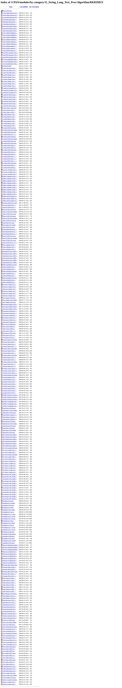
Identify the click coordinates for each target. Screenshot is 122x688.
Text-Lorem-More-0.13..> (10, 640)
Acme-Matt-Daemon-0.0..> (10, 13)
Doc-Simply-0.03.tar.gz (9, 302)
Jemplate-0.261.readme (9, 540)
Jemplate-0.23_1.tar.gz (9, 514)
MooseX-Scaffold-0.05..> (10, 558)
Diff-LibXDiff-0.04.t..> (9, 275)
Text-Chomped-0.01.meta (10, 627)
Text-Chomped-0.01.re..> (10, 629)
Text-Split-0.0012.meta (9, 660)
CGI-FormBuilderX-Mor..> (10, 59)
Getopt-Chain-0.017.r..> (9, 364)
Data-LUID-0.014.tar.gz (9, 220)
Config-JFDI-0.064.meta (9, 163)
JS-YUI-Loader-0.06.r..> (9, 457)
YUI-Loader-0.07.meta (9, 673)
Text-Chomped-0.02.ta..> (10, 638)
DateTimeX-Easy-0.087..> (10, 251)
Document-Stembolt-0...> (10, 311)
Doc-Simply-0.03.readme (10, 300)
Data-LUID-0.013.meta (9, 209)
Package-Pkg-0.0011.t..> (9, 576)
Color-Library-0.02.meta (9, 108)
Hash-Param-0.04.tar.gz (9, 426)
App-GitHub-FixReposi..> (10, 39)
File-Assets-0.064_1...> (9, 331)
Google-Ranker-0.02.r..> (9, 377)
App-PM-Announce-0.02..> (10, 52)
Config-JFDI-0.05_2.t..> (9, 134)
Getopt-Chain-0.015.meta (10, 355)
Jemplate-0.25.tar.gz (8, 525)
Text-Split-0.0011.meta (9, 653)
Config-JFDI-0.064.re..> (9, 165)
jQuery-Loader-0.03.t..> (9, 684)
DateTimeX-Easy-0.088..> (10, 258)
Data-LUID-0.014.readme (10, 218)
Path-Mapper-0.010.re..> (9, 596)
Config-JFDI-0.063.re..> (9, 152)
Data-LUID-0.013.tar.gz (9, 214)
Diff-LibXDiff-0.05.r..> (9, 280)
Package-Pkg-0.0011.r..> (9, 574)
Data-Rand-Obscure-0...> (10, 229)
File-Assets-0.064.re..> (9, 326)
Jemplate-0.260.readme (9, 534)
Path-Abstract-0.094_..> (9, 585)
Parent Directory (7, 11)
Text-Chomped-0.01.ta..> (10, 631)
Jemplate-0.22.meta (8, 501)
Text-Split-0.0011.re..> (9, 655)
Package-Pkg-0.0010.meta (10, 565)
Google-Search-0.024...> (9, 381)
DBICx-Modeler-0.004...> (10, 183)
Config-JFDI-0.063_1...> (10, 156)
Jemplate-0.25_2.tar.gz (9, 529)
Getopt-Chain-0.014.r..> (9, 351)
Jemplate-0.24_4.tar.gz (9, 518)
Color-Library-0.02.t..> (9, 112)
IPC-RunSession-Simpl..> (10, 434)
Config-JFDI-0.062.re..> (9, 145)
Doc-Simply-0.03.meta (9, 298)
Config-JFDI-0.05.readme (10, 130)
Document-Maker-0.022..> (10, 304)
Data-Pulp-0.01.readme (9, 225)
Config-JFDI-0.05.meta (9, 128)
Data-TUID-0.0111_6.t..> (10, 242)
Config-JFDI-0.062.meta (9, 143)
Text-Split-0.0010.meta (9, 646)
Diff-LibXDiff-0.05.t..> (9, 282)
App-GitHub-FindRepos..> (10, 33)
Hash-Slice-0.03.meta (9, 428)
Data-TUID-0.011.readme (10, 238)
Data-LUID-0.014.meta (9, 216)
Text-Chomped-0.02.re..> (10, 635)
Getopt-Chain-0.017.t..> (9, 366)
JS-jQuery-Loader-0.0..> (9, 461)
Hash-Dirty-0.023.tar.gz (9, 412)
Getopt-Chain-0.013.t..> (9, 344)
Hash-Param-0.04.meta (9, 421)
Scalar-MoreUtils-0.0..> (9, 607)
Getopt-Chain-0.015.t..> (9, 359)
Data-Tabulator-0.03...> (9, 245)
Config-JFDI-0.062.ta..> (9, 147)
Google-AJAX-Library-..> (10, 368)
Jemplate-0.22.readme (9, 503)
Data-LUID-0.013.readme (10, 211)
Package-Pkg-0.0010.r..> (9, 567)
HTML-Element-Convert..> (10, 395)
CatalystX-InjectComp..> (10, 94)
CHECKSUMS (7, 66)
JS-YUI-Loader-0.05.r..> (9, 450)
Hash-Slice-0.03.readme (9, 430)
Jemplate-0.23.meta (8, 507)
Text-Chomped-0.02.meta (10, 633)
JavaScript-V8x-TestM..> (10, 474)
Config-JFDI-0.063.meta (9, 150)
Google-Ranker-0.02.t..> (9, 379)
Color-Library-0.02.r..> (9, 110)
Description (35, 6)
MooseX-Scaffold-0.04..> (10, 551)
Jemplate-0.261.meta (8, 538)
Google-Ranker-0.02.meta (10, 375)
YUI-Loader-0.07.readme (10, 675)
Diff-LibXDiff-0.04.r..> (9, 273)
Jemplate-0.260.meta (8, 532)
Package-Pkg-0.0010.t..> (9, 569)
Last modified (24, 6)
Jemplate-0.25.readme (9, 523)
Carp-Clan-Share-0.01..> (9, 68)
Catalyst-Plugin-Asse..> (9, 75)
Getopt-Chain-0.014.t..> (9, 353)
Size (30, 6)
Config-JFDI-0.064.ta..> (9, 167)
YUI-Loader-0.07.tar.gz (9, 677)
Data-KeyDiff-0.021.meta (10, 203)
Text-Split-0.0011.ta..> (9, 657)
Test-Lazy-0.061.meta (9, 620)
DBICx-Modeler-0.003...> (10, 176)
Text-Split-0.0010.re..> (9, 649)
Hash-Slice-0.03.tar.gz (9, 432)
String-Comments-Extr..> (10, 613)
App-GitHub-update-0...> (10, 46)
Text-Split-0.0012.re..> (9, 662)
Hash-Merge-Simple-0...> (10, 415)
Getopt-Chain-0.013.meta (10, 340)
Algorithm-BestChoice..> (10, 19)
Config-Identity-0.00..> (9, 114)
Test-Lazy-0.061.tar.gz (9, 624)
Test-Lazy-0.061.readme (9, 622)
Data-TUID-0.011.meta (9, 236)
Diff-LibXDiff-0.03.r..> (9, 267)
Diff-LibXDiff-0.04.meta (10, 271)
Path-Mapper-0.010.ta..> (9, 598)
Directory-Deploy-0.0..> (9, 284)
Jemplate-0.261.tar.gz (9, 543)
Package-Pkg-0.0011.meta (10, 571)
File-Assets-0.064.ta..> (9, 328)
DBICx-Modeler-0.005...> (10, 189)
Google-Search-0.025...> (9, 388)
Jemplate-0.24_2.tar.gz (9, 516)
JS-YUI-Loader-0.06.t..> (9, 459)
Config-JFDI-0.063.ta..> (9, 154)
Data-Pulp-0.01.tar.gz (9, 227)
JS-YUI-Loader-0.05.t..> (9, 452)
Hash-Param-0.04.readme (10, 423)
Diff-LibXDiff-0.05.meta (10, 278)
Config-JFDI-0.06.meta (9, 136)
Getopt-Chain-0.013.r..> (9, 342)
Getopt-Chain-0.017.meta (10, 362)
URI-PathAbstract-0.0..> (9, 666)
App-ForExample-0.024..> (10, 26)
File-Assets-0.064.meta (9, 324)
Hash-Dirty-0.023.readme (10, 410)
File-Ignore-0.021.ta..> (9, 337)
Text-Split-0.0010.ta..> (9, 651)
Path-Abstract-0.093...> (9, 578)
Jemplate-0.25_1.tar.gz (9, 527)
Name (10, 6)
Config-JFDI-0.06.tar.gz (9, 141)
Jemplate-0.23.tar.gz (8, 512)
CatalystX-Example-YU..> (10, 88)
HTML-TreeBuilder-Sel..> (10, 401)
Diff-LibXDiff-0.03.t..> (9, 269)
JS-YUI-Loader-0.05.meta (10, 448)
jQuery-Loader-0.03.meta (10, 680)
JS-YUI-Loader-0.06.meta (10, 454)
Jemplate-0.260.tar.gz (9, 536)
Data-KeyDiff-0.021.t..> (9, 207)
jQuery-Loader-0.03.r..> (9, 682)
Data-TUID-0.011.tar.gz (9, 240)
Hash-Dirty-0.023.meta (9, 408)
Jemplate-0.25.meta (8, 521)
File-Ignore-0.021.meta (9, 333)
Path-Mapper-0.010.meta (10, 593)
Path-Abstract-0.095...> (9, 587)
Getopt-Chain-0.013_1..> (10, 346)
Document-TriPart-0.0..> (9, 317)
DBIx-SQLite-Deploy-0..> (10, 196)
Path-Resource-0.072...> (9, 600)
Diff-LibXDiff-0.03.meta (10, 264)
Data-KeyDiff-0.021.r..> (9, 205)
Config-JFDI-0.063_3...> (10, 161)
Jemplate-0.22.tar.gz (8, 505)
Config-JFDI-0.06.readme (10, 139)
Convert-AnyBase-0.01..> (10, 170)
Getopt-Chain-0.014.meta (10, 348)
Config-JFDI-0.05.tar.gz (9, 132)
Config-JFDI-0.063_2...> (10, 158)
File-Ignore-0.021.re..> (9, 335)
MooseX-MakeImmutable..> (10, 545)
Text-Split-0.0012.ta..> (9, 664)
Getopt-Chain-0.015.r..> (9, 357)
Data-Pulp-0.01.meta (8, 223)
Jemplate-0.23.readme (9, 510)
